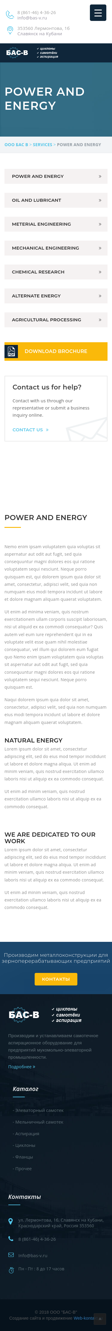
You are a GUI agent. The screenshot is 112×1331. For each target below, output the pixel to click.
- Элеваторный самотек (38, 1110)
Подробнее (21, 1066)
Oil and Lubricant (36, 200)
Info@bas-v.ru (33, 1255)
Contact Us (31, 430)
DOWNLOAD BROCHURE (56, 351)
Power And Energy (38, 176)
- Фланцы (23, 1157)
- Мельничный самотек (38, 1122)
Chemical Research (38, 272)
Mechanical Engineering (45, 248)
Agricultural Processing (46, 320)
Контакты (56, 979)
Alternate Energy (36, 296)
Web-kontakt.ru (88, 1318)
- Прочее (22, 1168)
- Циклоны (24, 1145)
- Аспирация (26, 1133)
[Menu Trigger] (98, 12)
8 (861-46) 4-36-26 (37, 1239)
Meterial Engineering (41, 224)
